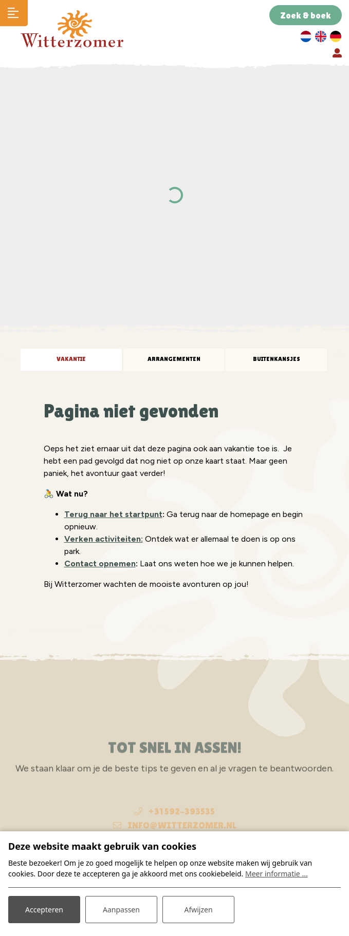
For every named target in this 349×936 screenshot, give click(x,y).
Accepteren (44, 909)
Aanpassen (121, 909)
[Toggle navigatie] (14, 13)
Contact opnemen (100, 563)
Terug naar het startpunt (113, 514)
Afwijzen (198, 909)
